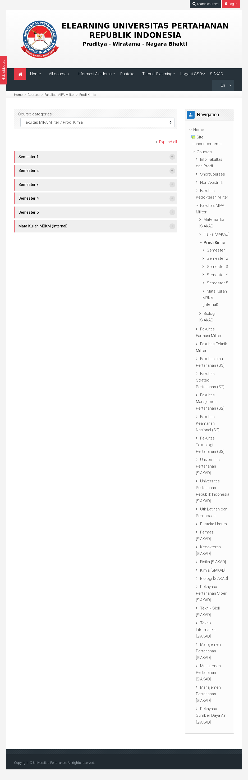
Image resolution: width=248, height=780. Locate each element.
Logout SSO (191, 73)
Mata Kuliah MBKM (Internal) (43, 226)
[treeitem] (209, 130)
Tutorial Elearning (157, 73)
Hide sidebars (4, 70)
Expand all (168, 142)
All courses (59, 73)
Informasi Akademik (95, 73)
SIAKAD (216, 73)
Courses (33, 95)
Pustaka (127, 73)
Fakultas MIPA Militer (59, 95)
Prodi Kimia (87, 95)
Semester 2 (29, 170)
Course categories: (35, 114)
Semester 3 (29, 184)
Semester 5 (29, 212)
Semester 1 (29, 156)
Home (35, 73)
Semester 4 (29, 198)
